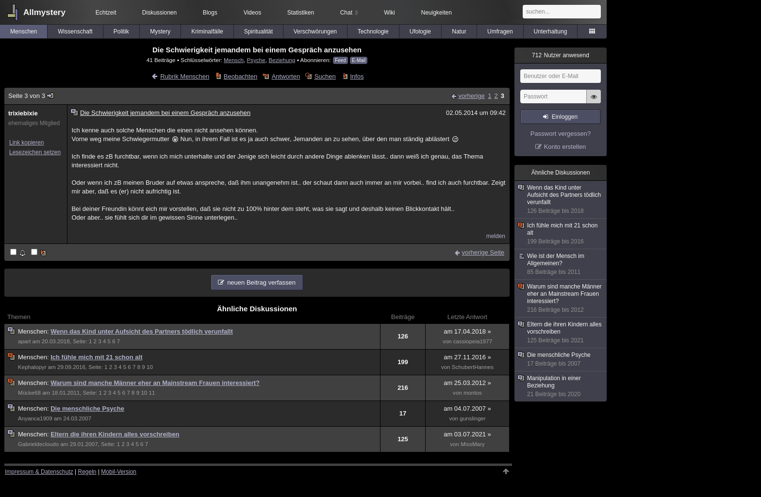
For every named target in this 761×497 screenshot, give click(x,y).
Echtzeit (106, 12)
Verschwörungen (315, 31)
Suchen (325, 76)
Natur (459, 31)
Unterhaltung (550, 31)
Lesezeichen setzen (35, 152)
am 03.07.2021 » (467, 434)
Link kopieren (26, 142)
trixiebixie (23, 113)
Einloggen (565, 116)
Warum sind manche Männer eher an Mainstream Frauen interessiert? (155, 382)
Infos (357, 76)
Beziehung (281, 60)
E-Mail (358, 60)
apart (24, 341)
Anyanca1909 (35, 418)
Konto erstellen (565, 146)
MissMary (472, 444)
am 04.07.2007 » (467, 408)
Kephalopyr (32, 367)
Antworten (286, 76)
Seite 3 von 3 (31, 95)
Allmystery (44, 12)
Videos (252, 12)
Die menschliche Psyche (87, 408)
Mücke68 (29, 393)
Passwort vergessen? (560, 133)
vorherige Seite (483, 252)
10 (150, 367)
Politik (121, 31)
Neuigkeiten (436, 12)
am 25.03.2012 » (467, 382)
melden (495, 236)
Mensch (234, 60)
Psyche (256, 60)
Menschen (23, 31)
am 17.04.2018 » (467, 331)
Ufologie (420, 31)
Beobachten (240, 76)
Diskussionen (159, 12)
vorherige (471, 95)
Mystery (160, 31)
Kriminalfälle (207, 31)
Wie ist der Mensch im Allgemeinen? (561, 264)
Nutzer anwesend (560, 55)
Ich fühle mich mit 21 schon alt (96, 357)
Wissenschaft (75, 31)
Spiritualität (258, 31)
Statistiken (300, 12)
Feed (340, 60)
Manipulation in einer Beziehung (561, 386)
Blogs (210, 12)
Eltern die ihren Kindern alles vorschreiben (114, 434)
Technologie (373, 31)
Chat (349, 12)
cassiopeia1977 (472, 341)
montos (472, 393)
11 (152, 393)
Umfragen (500, 31)
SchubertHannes (473, 367)
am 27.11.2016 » (467, 357)
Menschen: (34, 331)
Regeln (87, 471)
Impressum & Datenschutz (39, 471)
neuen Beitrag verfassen (261, 282)
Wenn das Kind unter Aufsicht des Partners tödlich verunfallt (141, 331)
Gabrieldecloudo (38, 444)
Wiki (389, 12)
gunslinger (472, 418)
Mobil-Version (118, 471)
